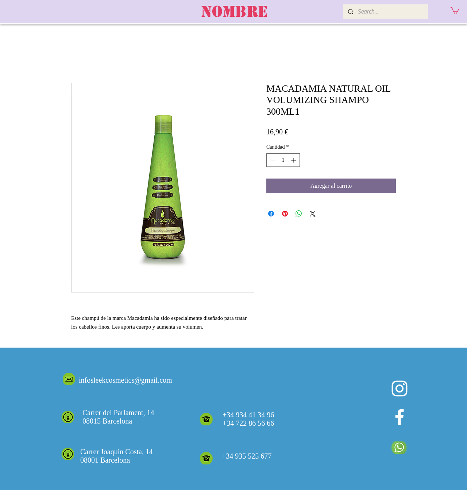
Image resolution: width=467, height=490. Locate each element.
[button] (455, 10)
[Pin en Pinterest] (285, 213)
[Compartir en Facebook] (271, 213)
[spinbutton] (283, 160)
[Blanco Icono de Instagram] (399, 388)
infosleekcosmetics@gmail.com (125, 380)
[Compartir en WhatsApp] (298, 213)
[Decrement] (272, 160)
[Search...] (385, 11)
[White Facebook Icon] (399, 417)
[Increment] (294, 160)
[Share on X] (312, 213)
